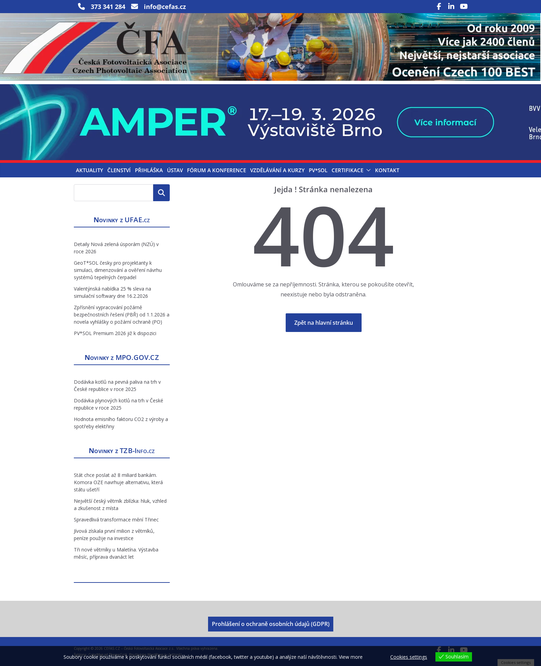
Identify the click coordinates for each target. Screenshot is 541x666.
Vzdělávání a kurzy (277, 170)
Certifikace (347, 170)
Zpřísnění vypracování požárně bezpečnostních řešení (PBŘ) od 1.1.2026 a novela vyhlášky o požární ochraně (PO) (121, 314)
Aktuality (89, 170)
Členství (119, 170)
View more (351, 657)
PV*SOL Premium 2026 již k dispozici (115, 333)
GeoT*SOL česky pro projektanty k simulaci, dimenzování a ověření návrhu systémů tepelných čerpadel (118, 270)
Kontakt (387, 170)
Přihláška (149, 170)
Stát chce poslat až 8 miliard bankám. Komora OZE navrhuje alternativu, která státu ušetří (118, 482)
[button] (367, 170)
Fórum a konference (216, 170)
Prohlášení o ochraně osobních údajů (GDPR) (270, 624)
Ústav (175, 170)
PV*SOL (318, 170)
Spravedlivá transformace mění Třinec (116, 519)
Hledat (161, 192)
